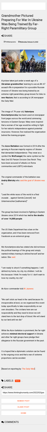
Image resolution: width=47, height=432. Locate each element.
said (13, 257)
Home (23, 413)
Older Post (23, 407)
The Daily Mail (28, 369)
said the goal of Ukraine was (32, 180)
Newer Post (23, 401)
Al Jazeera (28, 289)
